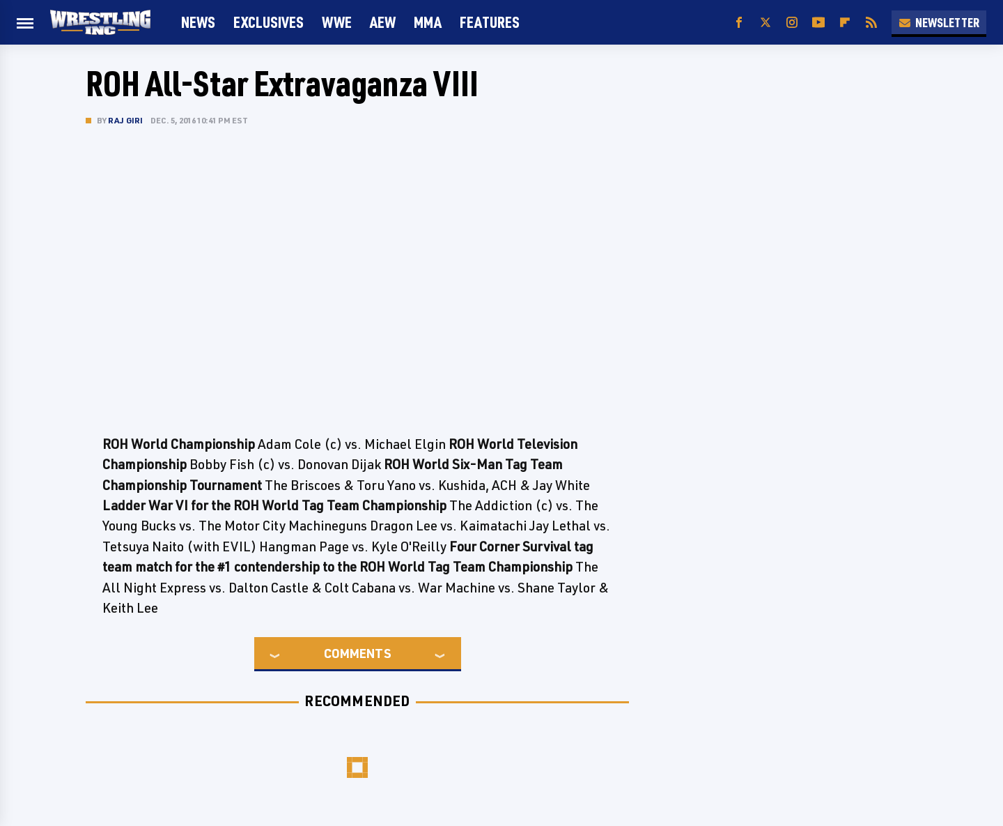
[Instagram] (792, 23)
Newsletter (939, 22)
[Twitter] (765, 23)
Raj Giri (125, 120)
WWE (337, 22)
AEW (383, 22)
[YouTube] (818, 23)
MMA (428, 22)
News (198, 22)
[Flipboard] (845, 23)
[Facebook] (739, 23)
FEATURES (490, 22)
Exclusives (268, 22)
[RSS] (871, 23)
